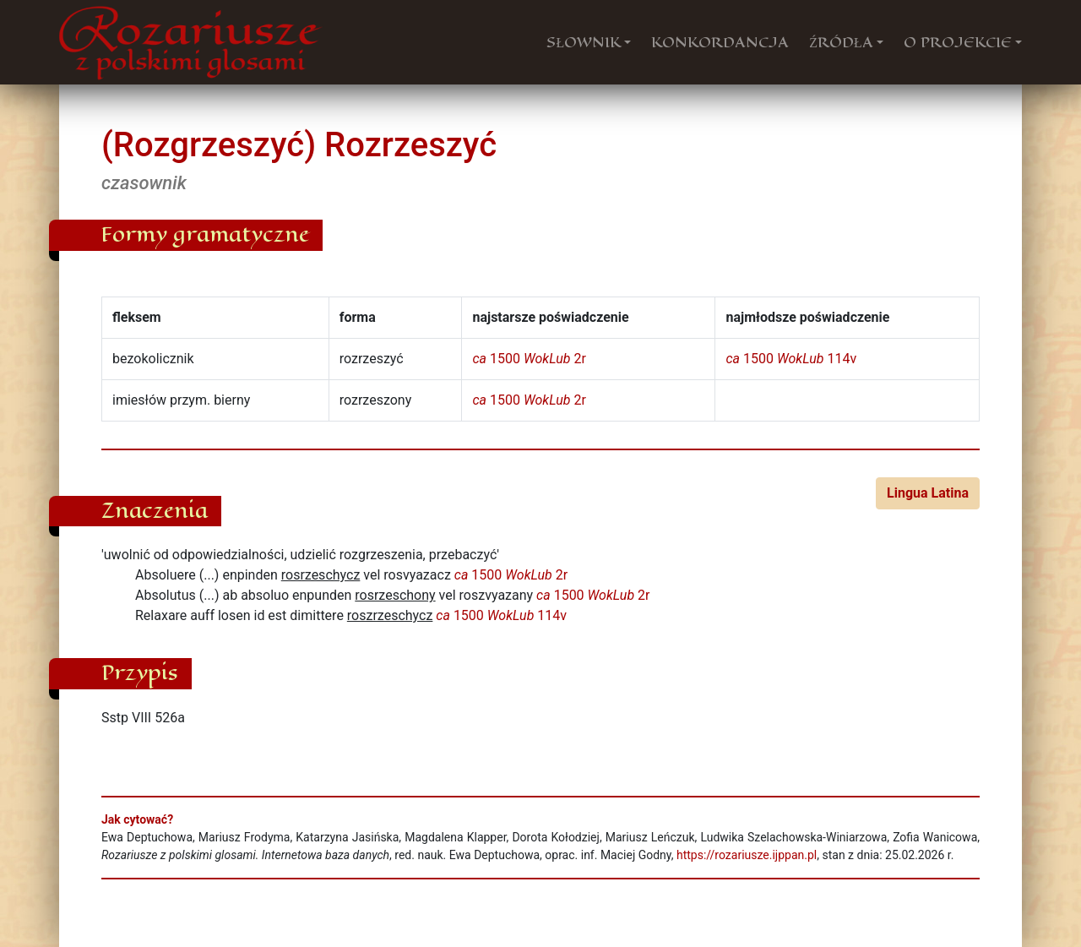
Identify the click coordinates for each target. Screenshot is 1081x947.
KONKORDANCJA (720, 42)
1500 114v (790, 359)
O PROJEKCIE (958, 42)
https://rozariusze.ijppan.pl (746, 855)
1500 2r (528, 359)
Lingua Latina (928, 493)
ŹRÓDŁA (841, 42)
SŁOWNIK (583, 42)
